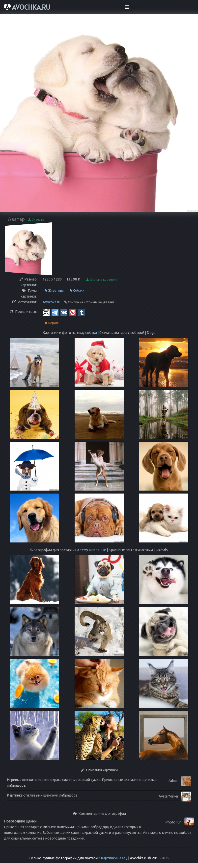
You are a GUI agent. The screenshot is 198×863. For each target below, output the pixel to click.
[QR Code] (46, 312)
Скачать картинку (101, 279)
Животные (54, 290)
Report (51, 323)
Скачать (36, 219)
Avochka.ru (51, 302)
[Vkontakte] (63, 312)
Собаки (77, 290)
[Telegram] (55, 312)
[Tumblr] (81, 312)
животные (97, 550)
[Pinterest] (72, 312)
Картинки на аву (114, 858)
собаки (91, 333)
